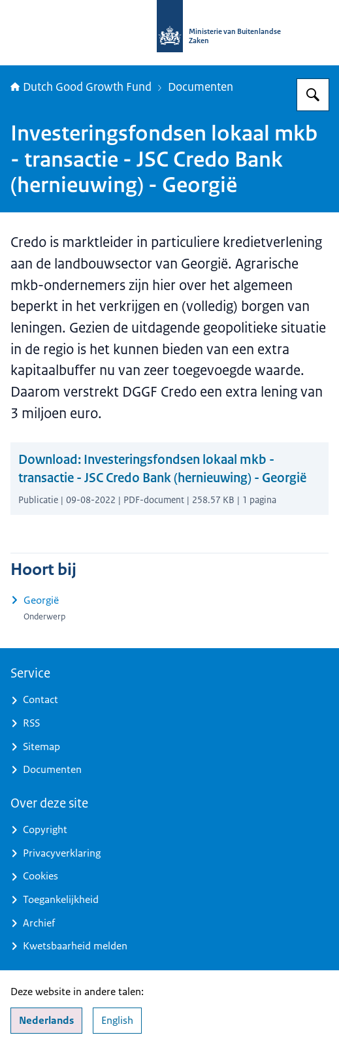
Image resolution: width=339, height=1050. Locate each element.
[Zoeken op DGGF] (313, 94)
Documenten (200, 87)
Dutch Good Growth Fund (81, 87)
